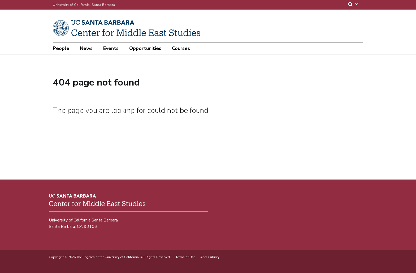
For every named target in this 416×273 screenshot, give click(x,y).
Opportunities (145, 48)
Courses (181, 48)
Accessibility (209, 257)
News (86, 48)
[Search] (353, 5)
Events (111, 48)
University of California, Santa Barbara (84, 5)
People (61, 48)
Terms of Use (185, 257)
